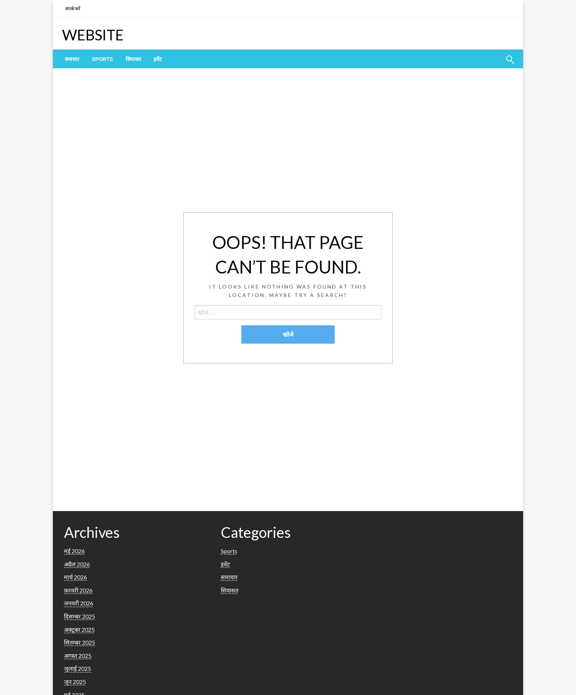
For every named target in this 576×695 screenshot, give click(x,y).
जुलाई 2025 (77, 668)
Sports (102, 59)
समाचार (72, 59)
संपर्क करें (72, 8)
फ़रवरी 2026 (78, 590)
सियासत (133, 59)
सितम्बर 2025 (79, 642)
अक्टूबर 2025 (79, 629)
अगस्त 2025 (77, 655)
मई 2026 (74, 550)
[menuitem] (72, 59)
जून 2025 (75, 681)
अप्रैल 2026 (77, 564)
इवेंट (158, 59)
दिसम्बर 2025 (79, 616)
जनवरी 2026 (78, 603)
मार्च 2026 (75, 576)
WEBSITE (93, 35)
